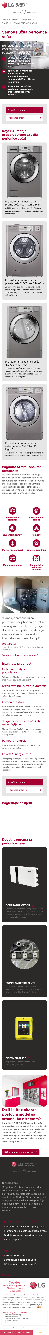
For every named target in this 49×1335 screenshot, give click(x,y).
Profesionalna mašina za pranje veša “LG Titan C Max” (23, 203)
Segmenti (27, 19)
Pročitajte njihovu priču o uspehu (19, 655)
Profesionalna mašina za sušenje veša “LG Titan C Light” (20, 446)
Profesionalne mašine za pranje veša (24, 1226)
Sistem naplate (16, 1058)
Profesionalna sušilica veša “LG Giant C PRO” (22, 363)
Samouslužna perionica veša (20, 1259)
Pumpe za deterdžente (20, 983)
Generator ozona (18, 905)
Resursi (6, 1275)
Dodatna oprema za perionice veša (23, 1235)
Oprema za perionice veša (18, 1221)
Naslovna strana (10, 19)
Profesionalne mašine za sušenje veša (25, 1231)
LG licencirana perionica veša (20, 1264)
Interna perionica (14, 1255)
